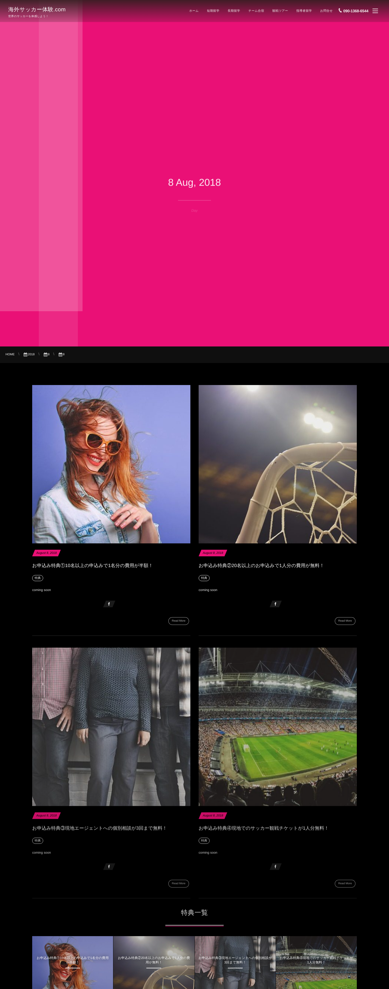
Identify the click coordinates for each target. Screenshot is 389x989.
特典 (38, 578)
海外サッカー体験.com (37, 9)
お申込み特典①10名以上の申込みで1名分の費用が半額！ (92, 565)
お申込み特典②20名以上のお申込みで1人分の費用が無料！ (261, 565)
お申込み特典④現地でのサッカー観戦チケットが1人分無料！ (264, 831)
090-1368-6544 (355, 9)
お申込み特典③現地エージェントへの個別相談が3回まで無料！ (99, 831)
